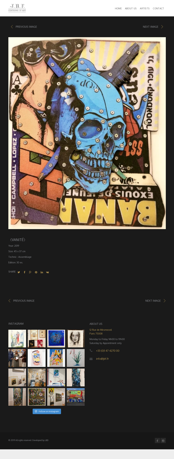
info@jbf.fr (102, 359)
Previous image (26, 27)
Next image (150, 27)
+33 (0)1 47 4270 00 (107, 351)
